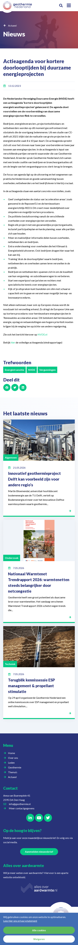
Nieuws (14, 34)
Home (11, 752)
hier (13, 342)
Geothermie (15, 767)
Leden (12, 762)
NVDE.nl (42, 334)
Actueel (12, 25)
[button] (61, 5)
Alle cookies (39, 930)
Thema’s (13, 772)
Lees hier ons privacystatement (20, 920)
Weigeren (39, 939)
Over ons (14, 757)
